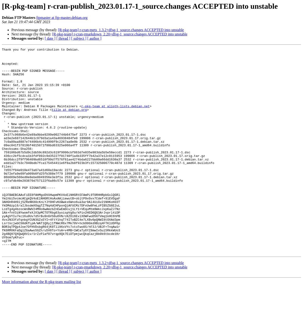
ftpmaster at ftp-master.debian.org (62, 18)
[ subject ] (78, 38)
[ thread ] (63, 38)
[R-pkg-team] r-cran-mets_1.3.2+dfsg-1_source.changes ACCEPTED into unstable (121, 30)
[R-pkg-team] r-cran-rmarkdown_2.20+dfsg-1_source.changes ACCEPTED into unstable (119, 34)
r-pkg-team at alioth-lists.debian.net (115, 118)
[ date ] (50, 38)
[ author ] (94, 38)
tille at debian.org (69, 122)
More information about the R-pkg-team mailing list (41, 323)
